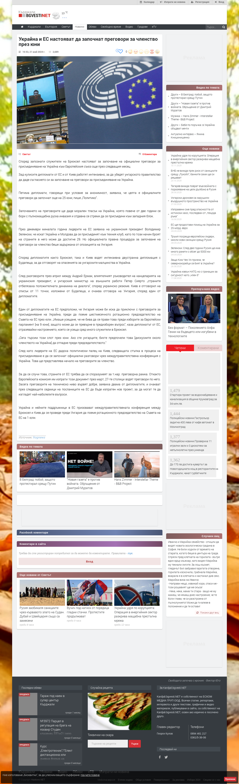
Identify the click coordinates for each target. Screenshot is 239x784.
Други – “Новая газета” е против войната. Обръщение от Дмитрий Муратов (191, 106)
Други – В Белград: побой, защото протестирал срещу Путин (191, 95)
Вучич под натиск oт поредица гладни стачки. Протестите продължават (88, 612)
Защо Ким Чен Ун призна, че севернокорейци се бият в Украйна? (192, 261)
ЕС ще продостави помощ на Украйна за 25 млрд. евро (195, 225)
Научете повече (90, 775)
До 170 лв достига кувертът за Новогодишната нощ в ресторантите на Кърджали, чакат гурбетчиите (194, 468)
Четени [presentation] (180, 347)
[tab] (180, 348)
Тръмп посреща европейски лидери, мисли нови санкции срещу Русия (193, 237)
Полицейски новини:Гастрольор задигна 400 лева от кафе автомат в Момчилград (192, 422)
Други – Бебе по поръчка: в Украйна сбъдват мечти (193, 126)
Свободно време (111, 26)
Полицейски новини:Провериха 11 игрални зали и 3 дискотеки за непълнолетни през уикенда (191, 445)
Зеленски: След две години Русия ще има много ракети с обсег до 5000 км (195, 249)
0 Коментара (149, 153)
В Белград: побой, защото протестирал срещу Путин (38, 481)
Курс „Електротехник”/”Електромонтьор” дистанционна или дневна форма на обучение (64, 754)
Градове (142, 26)
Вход (89, 561)
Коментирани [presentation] (208, 347)
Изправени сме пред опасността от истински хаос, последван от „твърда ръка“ (193, 212)
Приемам (230, 779)
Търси (134, 743)
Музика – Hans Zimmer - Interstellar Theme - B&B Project (192, 117)
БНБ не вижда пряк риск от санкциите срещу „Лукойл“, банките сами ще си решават (194, 174)
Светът (26, 153)
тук (130, 552)
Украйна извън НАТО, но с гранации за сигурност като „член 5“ (194, 272)
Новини (79, 26)
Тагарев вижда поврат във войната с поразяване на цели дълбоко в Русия (193, 187)
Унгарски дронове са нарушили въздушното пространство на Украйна (194, 199)
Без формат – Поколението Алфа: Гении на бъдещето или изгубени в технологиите (192, 331)
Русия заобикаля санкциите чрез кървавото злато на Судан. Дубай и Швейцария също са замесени (42, 614)
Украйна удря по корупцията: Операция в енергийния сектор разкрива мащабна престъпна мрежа (135, 614)
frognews (39, 437)
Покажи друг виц (207, 612)
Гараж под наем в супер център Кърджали (52, 699)
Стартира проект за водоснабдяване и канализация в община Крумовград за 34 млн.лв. (193, 399)
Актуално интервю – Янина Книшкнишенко (187, 135)
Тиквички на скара (101, 734)
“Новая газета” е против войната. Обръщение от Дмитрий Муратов (83, 483)
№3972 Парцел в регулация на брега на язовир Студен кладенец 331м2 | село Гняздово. (55, 729)
